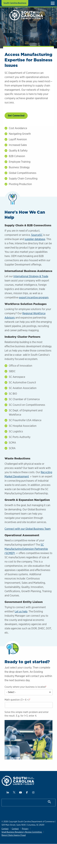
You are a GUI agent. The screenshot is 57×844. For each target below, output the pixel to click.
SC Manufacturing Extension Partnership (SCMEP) (26, 549)
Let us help (21, 611)
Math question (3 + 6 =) (17, 699)
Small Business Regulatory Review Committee (22, 832)
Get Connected (16, 115)
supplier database (35, 239)
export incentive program (33, 297)
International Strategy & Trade (30, 276)
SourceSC (37, 234)
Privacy (25, 828)
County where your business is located (25, 686)
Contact (5, 828)
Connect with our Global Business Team (28, 528)
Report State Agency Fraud (14, 835)
